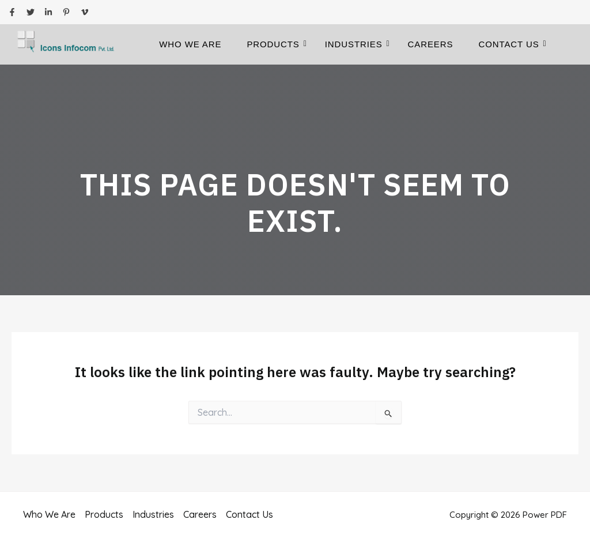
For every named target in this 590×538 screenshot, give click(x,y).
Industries (357, 44)
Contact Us (512, 44)
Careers (430, 44)
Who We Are (190, 44)
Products (276, 44)
